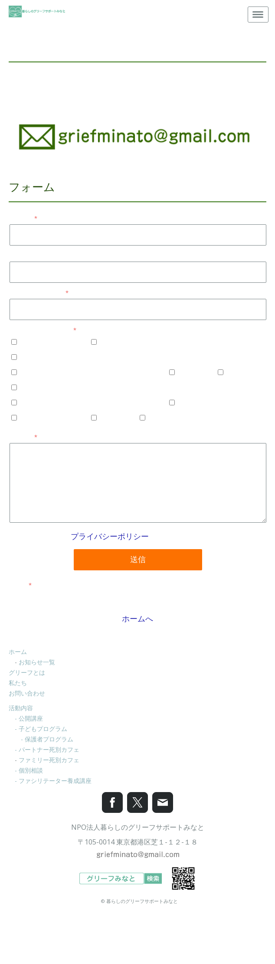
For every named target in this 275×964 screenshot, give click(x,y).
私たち (18, 683)
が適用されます (138, 536)
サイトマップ (137, 934)
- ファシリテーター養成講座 (53, 780)
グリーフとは (27, 672)
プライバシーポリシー (110, 536)
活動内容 (21, 708)
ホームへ (137, 618)
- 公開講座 (29, 718)
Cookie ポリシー (94, 934)
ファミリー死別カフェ (49, 760)
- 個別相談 (29, 770)
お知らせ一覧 (37, 662)
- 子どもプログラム (41, 729)
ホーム (18, 651)
